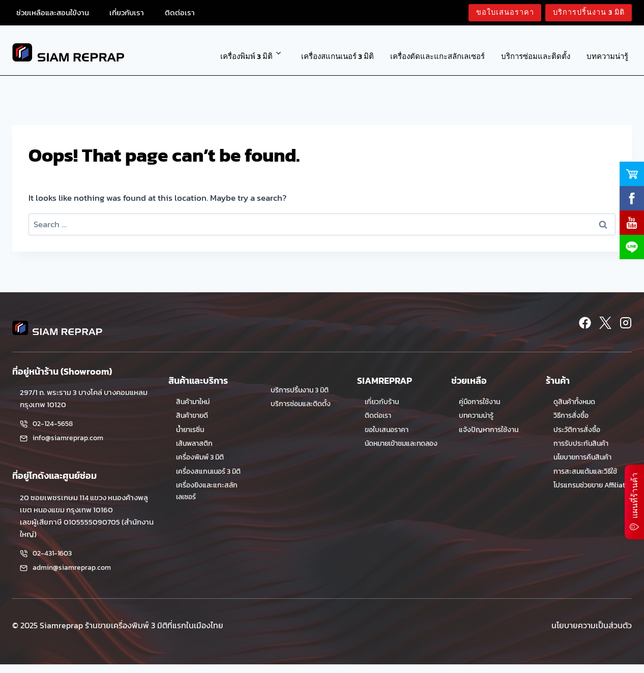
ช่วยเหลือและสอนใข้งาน (52, 12)
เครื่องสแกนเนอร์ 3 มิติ (337, 56)
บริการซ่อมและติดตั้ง (535, 56)
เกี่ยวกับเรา (126, 12)
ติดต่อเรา (180, 12)
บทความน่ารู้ (607, 56)
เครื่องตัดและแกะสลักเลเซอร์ (437, 56)
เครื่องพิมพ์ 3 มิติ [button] (246, 56)
